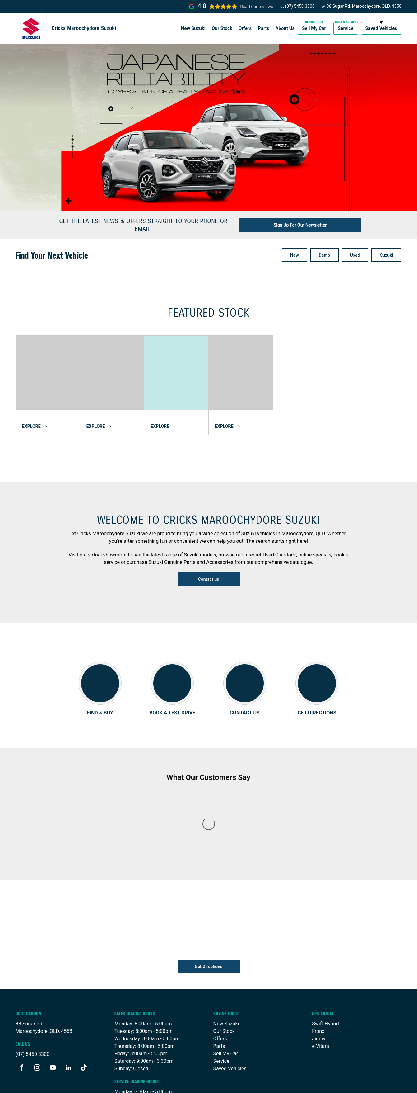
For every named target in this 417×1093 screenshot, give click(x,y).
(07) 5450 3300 (297, 6)
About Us (285, 28)
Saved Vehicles (381, 28)
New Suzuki (193, 28)
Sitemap (174, 1083)
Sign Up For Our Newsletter (300, 224)
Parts (263, 28)
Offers (245, 28)
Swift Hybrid (325, 941)
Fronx (318, 949)
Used (355, 255)
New (294, 255)
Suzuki (386, 255)
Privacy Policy (145, 1083)
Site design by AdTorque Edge (368, 1083)
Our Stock (222, 28)
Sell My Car (314, 28)
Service (345, 28)
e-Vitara (320, 964)
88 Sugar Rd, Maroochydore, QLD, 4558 (361, 6)
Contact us (208, 579)
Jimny (318, 956)
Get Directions (208, 884)
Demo (324, 255)
